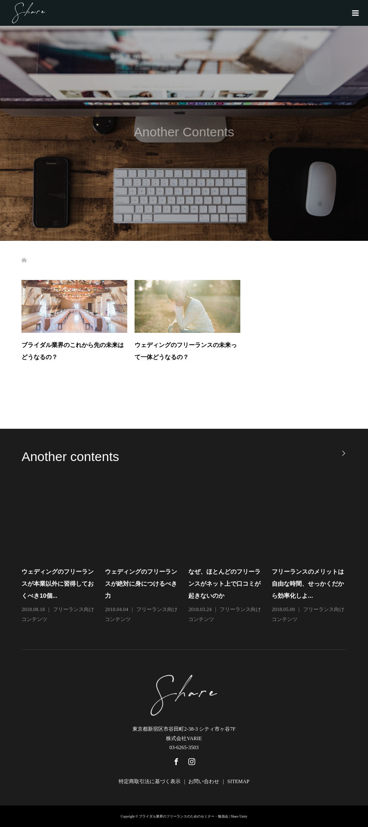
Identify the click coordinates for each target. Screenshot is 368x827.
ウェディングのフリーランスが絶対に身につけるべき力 (141, 583)
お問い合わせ (203, 781)
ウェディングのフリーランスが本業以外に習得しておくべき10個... (57, 583)
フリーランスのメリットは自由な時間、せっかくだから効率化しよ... (308, 583)
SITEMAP (238, 781)
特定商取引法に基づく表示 (150, 781)
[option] (188, 554)
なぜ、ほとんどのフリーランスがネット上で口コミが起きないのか (224, 583)
